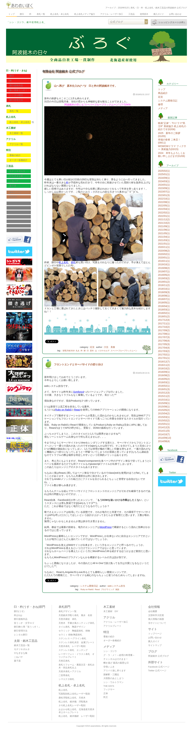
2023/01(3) (164, 195)
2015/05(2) (164, 410)
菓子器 (12, 186)
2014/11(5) (164, 430)
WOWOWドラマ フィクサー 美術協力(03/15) (172, 148)
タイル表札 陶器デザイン (72, 627)
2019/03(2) (164, 278)
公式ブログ (14, 230)
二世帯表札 (64, 675)
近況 (92, 347)
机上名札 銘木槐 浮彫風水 (73, 701)
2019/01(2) (164, 281)
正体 (105, 693)
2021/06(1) (164, 229)
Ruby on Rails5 (63, 409)
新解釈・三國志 (111, 674)
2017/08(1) (164, 333)
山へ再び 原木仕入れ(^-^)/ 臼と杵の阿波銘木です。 (85, 85)
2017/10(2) (164, 327)
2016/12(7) (164, 361)
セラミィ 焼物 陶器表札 (70, 635)
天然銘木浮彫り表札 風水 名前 (75, 615)
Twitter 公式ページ (157, 670)
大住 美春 (109, 347)
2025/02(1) (164, 170)
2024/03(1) (164, 181)
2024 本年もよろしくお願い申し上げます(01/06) (171, 154)
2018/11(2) (164, 285)
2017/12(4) (164, 319)
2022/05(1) (164, 205)
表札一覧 (41, 14)
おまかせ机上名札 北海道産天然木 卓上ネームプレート (77, 711)
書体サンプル (15, 192)
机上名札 (63, 262)
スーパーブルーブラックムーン (124, 351)
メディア (163, 108)
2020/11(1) (164, 247)
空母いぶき (109, 667)
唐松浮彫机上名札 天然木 (72, 698)
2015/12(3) (164, 392)
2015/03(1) (164, 417)
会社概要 (13, 203)
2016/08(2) (164, 375)
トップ (11, 14)
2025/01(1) (164, 174)
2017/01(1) (164, 358)
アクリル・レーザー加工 (111, 14)
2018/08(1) (164, 295)
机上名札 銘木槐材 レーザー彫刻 (76, 716)
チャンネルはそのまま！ (115, 659)
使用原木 (144, 14)
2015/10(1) (164, 399)
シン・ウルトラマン (113, 682)
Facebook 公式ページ (159, 667)
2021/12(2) (164, 219)
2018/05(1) (164, 302)
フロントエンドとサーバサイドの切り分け (78, 364)
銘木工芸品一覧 (22, 645)
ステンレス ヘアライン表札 (72, 638)
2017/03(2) (164, 351)
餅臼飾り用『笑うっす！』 (27, 627)
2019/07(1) (164, 271)
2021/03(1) (164, 240)
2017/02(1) (164, 354)
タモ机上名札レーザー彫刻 (72, 705)
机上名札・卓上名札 (59, 14)
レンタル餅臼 (16, 95)
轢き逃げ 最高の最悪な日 (116, 663)
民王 (105, 697)
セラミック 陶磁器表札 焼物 (74, 631)
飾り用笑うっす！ (18, 90)
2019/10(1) (164, 264)
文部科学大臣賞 (16, 208)
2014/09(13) (164, 437)
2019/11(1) (164, 261)
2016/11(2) (164, 365)
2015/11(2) (164, 396)
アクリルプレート (112, 626)
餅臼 (22, 14)
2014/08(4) (164, 441)
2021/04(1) (164, 236)
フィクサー (109, 689)
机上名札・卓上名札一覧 (21, 122)
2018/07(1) (164, 299)
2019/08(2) (164, 268)
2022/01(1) (164, 216)
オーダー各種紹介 (18, 160)
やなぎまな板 (16, 176)
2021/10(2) (164, 222)
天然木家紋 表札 (68, 619)
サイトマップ (15, 226)
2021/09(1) (164, 226)
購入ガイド (159, 14)
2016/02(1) (164, 385)
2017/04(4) (164, 347)
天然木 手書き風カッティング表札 (76, 623)
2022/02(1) (164, 212)
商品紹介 (163, 93)
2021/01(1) (164, 243)
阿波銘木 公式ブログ (158, 656)
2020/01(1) (164, 257)
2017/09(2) (164, 330)
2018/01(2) (164, 316)
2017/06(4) (164, 340)
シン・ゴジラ (110, 651)
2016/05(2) (164, 379)
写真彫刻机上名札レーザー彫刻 (74, 694)
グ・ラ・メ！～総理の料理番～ (119, 655)
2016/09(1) (164, 372)
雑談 (117, 589)
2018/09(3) (164, 292)
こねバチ (13, 181)
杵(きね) (18, 615)
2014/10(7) (164, 434)
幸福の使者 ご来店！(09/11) (169, 141)
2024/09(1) (164, 177)
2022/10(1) (164, 198)
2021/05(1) (164, 233)
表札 (73, 262)
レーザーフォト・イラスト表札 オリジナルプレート (76, 655)
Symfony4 (78, 391)
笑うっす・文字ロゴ (24, 623)
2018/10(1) (164, 288)
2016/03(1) (164, 382)
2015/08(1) (164, 406)
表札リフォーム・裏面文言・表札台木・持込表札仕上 (76, 666)
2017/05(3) (164, 344)
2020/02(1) (164, 254)
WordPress (106, 527)
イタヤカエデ (103, 351)
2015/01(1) (164, 424)
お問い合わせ (175, 14)
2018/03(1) (164, 309)
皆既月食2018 (68, 351)
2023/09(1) (164, 188)
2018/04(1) (164, 306)
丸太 (77, 351)
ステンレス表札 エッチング (73, 650)
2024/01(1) (164, 184)
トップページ (155, 634)
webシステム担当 (116, 586)
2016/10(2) (164, 368)
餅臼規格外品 (16, 85)
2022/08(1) (164, 202)
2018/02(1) (164, 313)
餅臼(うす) (19, 611)
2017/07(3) (164, 337)
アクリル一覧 (16, 144)
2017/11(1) (164, 323)
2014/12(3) (164, 427)
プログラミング (107, 589)
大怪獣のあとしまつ (113, 678)
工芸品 (131, 14)
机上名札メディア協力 (84, 14)
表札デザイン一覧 (68, 611)
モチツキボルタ (17, 171)
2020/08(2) (164, 250)
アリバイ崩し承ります (114, 670)
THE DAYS (108, 686)
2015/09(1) (164, 403)
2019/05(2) (164, 275)
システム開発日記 (89, 586)
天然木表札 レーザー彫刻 (72, 646)
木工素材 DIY (110, 611)
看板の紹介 (15, 155)
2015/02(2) (164, 420)
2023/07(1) (164, 191)
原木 (92, 351)
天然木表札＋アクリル (70, 671)
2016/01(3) (164, 389)
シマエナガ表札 (66, 679)
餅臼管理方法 (16, 100)
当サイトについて (17, 217)
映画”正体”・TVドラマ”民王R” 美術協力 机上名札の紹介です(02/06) (172, 126)
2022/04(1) (164, 209)
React (77, 409)
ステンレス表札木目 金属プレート (76, 642)
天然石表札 (64, 661)
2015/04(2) (164, 413)
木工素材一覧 (16, 133)
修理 (160, 104)
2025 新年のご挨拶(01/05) (169, 135)
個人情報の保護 (16, 212)
